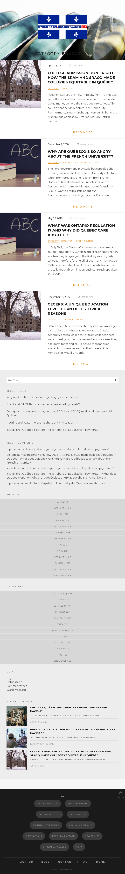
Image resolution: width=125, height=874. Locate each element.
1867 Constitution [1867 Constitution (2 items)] (47, 803)
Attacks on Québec (62, 594)
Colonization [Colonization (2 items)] (78, 814)
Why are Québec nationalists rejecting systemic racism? (42, 397)
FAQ (85, 862)
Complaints (67, 162)
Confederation (62, 606)
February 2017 (62, 557)
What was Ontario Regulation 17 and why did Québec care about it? (81, 230)
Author (26, 862)
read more (83, 132)
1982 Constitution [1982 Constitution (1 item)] (49, 814)
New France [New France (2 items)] (92, 836)
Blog (45, 862)
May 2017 (62, 545)
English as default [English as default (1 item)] (80, 825)
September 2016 (62, 575)
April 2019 (62, 514)
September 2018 (62, 538)
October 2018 (62, 532)
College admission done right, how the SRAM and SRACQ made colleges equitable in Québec (81, 77)
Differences (68, 320)
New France (63, 649)
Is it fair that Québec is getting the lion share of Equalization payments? (53, 429)
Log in (10, 678)
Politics (93, 162)
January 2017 (62, 563)
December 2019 (62, 508)
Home (100, 862)
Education (67, 88)
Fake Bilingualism (62, 630)
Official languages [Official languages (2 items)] (54, 847)
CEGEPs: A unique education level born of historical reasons (78, 309)
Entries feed (14, 682)
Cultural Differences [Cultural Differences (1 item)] (46, 825)
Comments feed (17, 686)
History (78, 241)
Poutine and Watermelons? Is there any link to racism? (42, 422)
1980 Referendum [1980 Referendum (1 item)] (78, 803)
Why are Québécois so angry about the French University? (80, 154)
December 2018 (62, 526)
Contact (65, 862)
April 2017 (62, 551)
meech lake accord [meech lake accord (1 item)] (63, 836)
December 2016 (62, 569)
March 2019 (62, 520)
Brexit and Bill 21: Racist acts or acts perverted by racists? (43, 404)
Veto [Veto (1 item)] (79, 847)
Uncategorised (62, 661)
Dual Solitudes (62, 618)
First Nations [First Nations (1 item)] (34, 836)
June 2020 (62, 502)
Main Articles (63, 642)
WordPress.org (16, 689)
